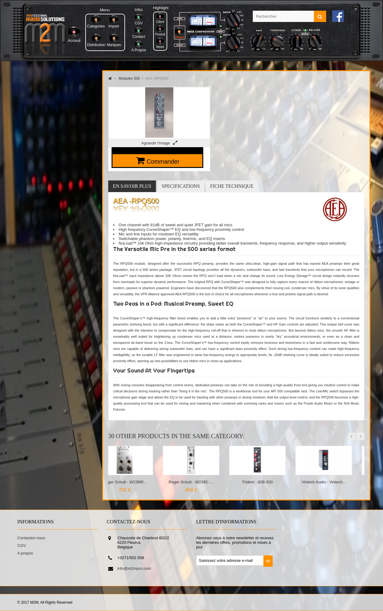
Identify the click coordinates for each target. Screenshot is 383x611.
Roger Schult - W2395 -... (202, 482)
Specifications (181, 186)
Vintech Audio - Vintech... (335, 482)
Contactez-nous (31, 538)
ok (268, 560)
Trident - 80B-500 (269, 482)
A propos (25, 553)
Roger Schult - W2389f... (136, 482)
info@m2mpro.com (134, 568)
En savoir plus (132, 186)
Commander (163, 161)
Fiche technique (231, 186)
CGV (21, 545)
